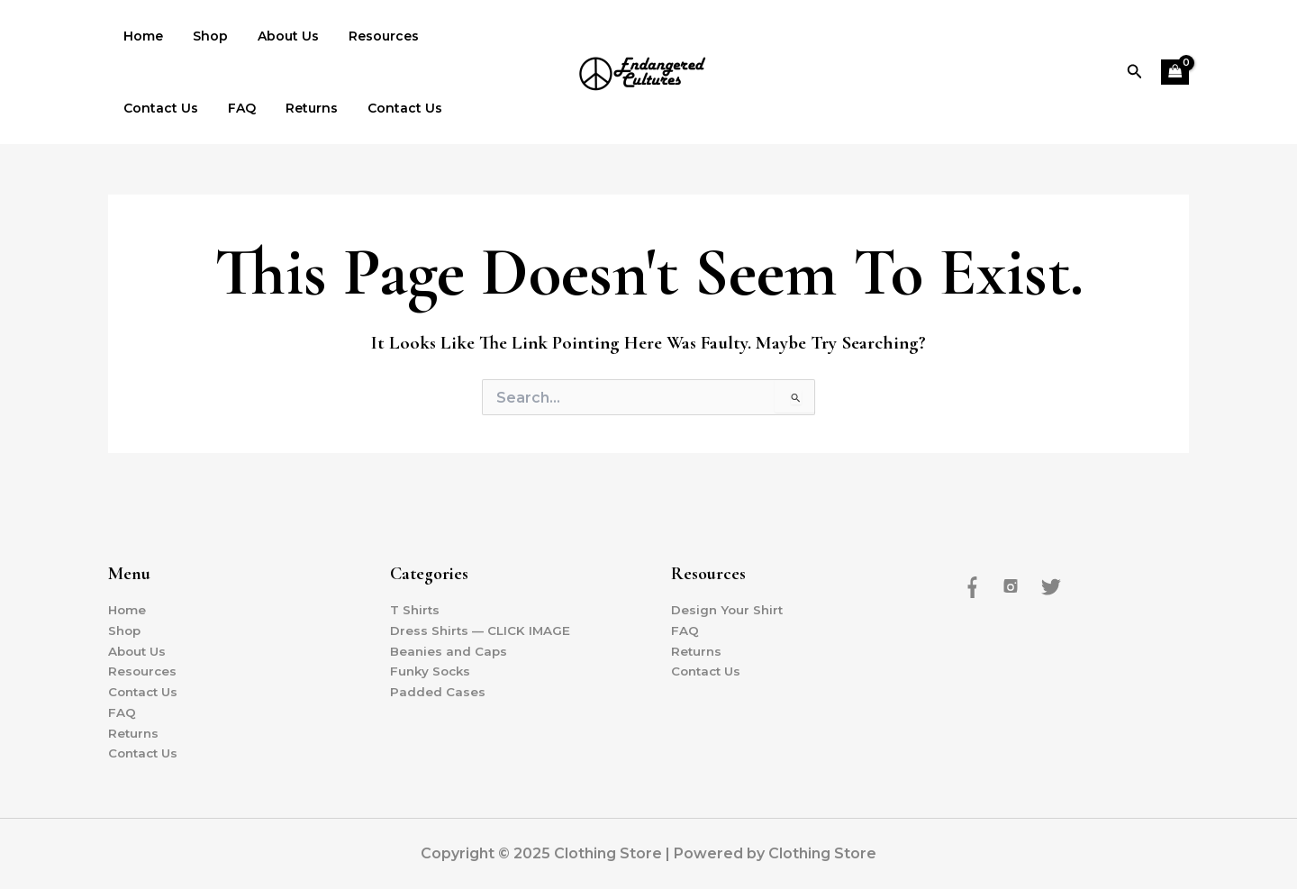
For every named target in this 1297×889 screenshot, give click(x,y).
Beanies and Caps (450, 648)
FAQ (135, 108)
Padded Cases (437, 691)
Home (140, 36)
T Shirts (415, 607)
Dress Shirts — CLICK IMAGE (482, 628)
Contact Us (465, 36)
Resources (367, 36)
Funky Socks (432, 670)
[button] (1135, 72)
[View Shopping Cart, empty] (1175, 72)
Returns (200, 108)
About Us (276, 36)
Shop (203, 36)
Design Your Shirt (728, 607)
